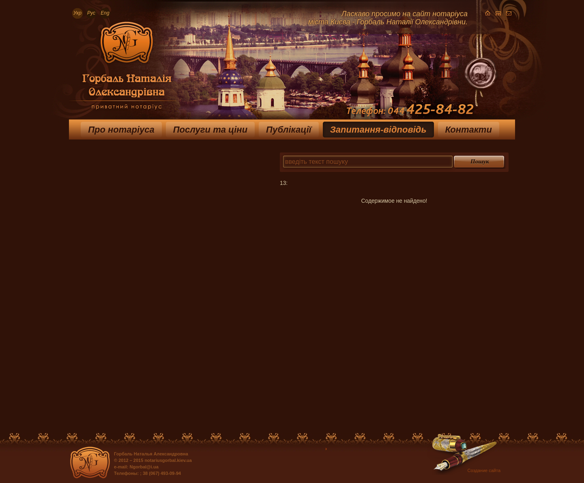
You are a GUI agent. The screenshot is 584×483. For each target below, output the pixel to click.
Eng (105, 13)
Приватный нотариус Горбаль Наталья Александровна (122, 68)
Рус (91, 13)
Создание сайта (484, 470)
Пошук (479, 161)
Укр (77, 13)
